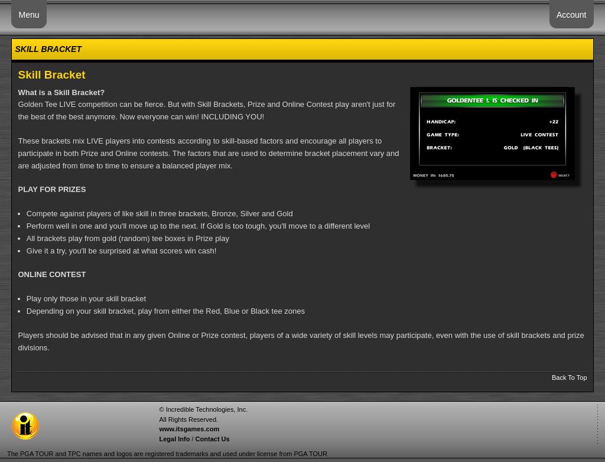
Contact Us (213, 439)
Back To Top (569, 377)
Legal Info (174, 439)
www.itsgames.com (189, 428)
